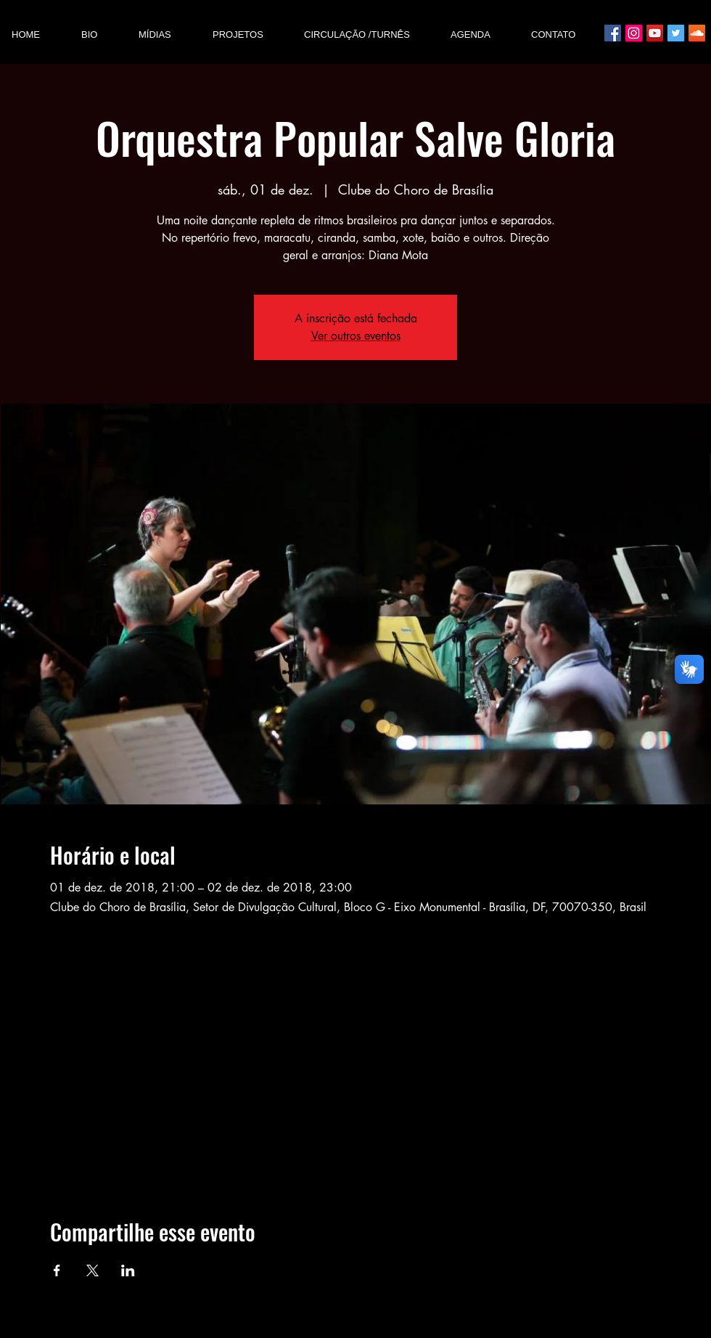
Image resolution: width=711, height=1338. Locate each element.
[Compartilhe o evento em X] (92, 1270)
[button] (164, 34)
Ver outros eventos (355, 335)
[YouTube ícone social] (654, 33)
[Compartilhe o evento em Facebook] (57, 1270)
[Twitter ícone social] (675, 33)
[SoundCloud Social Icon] (697, 33)
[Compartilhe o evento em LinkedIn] (128, 1270)
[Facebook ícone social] (612, 33)
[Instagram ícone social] (633, 33)
